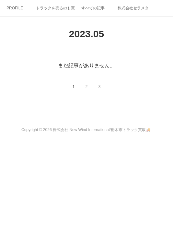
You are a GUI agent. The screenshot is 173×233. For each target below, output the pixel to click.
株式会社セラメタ (133, 8)
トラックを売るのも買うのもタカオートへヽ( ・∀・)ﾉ (55, 8)
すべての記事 (93, 8)
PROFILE (14, 8)
